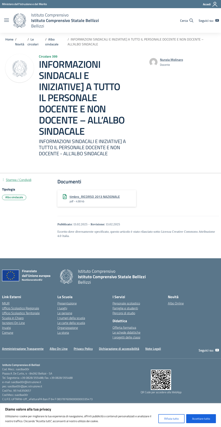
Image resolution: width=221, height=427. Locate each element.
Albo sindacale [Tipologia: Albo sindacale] (14, 197)
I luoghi (62, 308)
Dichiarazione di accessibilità (119, 348)
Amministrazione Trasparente (23, 348)
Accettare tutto (201, 418)
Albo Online (176, 303)
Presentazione (67, 303)
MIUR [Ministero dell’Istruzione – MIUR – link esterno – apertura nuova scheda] (6, 303)
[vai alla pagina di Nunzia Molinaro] (171, 59)
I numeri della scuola (71, 317)
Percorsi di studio (124, 313)
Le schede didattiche (126, 332)
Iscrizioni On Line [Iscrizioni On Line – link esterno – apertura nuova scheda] (13, 322)
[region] (110, 415)
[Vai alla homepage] (19, 20)
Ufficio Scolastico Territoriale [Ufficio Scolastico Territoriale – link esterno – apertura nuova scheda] (21, 313)
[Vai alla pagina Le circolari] (32, 42)
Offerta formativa (124, 327)
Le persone (64, 313)
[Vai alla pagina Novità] (19, 44)
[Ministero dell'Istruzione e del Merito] (24, 4)
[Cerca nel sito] (187, 20)
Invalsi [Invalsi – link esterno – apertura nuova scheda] (6, 327)
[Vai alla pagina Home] (9, 39)
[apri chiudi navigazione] (6, 20)
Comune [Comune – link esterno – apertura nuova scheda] (7, 332)
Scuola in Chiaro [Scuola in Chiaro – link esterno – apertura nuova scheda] (13, 317)
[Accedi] (210, 4)
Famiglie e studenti (125, 308)
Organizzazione (67, 327)
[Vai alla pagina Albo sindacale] (51, 42)
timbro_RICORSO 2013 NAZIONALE (95, 196)
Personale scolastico (126, 303)
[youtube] (217, 20)
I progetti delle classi (126, 337)
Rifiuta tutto (171, 418)
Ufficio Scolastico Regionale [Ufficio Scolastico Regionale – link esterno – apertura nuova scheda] (20, 308)
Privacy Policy (83, 348)
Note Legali (153, 348)
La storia (63, 332)
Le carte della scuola (71, 322)
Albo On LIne (59, 348)
